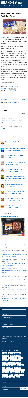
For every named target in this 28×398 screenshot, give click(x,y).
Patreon (3, 128)
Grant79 (4, 268)
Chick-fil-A (18, 355)
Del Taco (12, 360)
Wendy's (22, 374)
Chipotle (5, 358)
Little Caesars (17, 367)
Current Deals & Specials (15, 6)
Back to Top (23, 388)
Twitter (4, 386)
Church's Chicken (12, 358)
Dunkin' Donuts (7, 362)
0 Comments (5, 88)
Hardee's (5, 365)
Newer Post (4, 99)
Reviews (6, 6)
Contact (5, 321)
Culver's (20, 358)
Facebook (5, 382)
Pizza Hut (12, 372)
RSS (4, 393)
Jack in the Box (12, 365)
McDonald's (6, 370)
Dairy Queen (6, 360)
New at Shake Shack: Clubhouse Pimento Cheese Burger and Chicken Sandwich (15, 178)
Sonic (22, 372)
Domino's (17, 360)
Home (14, 99)
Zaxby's (18, 377)
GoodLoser (5, 259)
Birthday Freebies (7, 317)
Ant (3, 250)
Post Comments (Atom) (14, 102)
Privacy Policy (6, 327)
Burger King (6, 355)
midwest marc (6, 285)
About (4, 310)
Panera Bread (21, 370)
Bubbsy (4, 294)
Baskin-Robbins (17, 353)
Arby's (9, 353)
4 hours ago (8, 281)
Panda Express (13, 370)
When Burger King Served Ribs (10, 216)
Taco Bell (16, 374)
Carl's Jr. (12, 355)
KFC (4, 367)
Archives (5, 314)
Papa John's (6, 372)
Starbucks (5, 374)
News (1, 6)
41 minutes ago (12, 256)
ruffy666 (4, 276)
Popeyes (18, 372)
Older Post (24, 99)
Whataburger (6, 377)
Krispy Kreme (9, 367)
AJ (2, 243)
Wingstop (12, 377)
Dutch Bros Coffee (16, 362)
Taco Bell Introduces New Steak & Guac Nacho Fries (14, 245)
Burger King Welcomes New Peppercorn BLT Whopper (14, 289)
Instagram (5, 389)
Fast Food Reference (8, 324)
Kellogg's (3, 37)
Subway (11, 374)
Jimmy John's (20, 365)
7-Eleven (5, 353)
